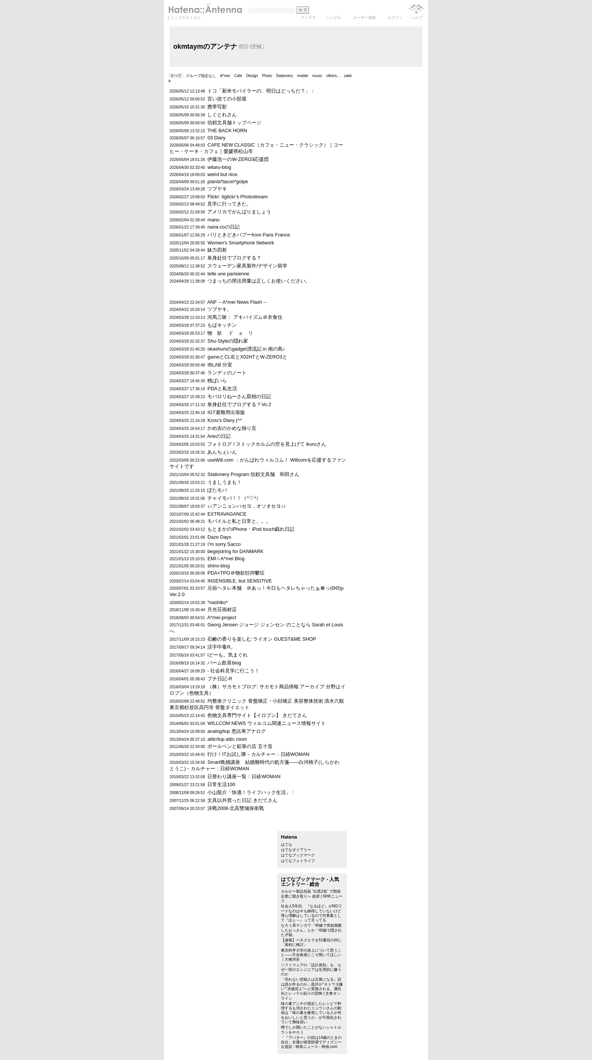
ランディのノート (227, 372)
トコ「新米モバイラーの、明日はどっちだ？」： (261, 91)
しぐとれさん (222, 114)
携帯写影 (217, 107)
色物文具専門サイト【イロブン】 (244, 715)
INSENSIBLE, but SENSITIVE (239, 581)
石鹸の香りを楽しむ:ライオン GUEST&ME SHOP (261, 639)
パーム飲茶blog (224, 663)
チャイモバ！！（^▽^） (234, 498)
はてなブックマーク (298, 855)
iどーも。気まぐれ (227, 655)
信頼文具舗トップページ (234, 122)
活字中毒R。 (221, 647)
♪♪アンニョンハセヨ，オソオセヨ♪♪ (246, 506)
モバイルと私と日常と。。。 (239, 521)
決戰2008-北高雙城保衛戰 (235, 808)
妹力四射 (217, 250)
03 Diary (216, 138)
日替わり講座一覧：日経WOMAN (243, 776)
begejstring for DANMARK (235, 551)
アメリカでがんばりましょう (239, 212)
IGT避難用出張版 (226, 412)
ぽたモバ (217, 490)
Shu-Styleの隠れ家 (227, 341)
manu (213, 220)
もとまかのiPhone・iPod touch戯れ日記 (250, 529)
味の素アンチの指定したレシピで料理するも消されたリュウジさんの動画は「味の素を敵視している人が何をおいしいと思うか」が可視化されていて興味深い (311, 1012)
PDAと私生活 (222, 388)
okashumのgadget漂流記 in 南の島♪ (246, 349)
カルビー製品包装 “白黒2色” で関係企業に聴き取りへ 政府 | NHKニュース (311, 896)
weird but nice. (223, 174)
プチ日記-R (219, 678)
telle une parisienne (228, 274)
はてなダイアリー (296, 850)
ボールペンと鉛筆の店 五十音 (240, 746)
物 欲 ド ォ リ (230, 333)
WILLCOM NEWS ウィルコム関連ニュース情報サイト (266, 723)
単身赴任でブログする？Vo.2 (239, 404)
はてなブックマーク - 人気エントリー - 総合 (310, 881)
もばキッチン (222, 325)
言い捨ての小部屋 (227, 99)
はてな (286, 844)
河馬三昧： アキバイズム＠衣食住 (244, 317)
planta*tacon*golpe (227, 181)
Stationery (284, 76)
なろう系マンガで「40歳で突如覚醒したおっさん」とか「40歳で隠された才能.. (311, 930)
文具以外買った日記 (229, 800)
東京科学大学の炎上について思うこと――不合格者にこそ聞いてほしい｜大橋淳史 (311, 955)
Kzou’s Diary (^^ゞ (227, 420)
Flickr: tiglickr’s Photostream (237, 196)
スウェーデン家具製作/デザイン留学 (247, 266)
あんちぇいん (222, 452)
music (317, 76)
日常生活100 (221, 784)
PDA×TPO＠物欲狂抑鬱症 (235, 573)
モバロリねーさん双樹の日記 (239, 396)
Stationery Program (228, 474)
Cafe (238, 76)
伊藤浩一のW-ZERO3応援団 (238, 159)
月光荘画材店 (222, 609)
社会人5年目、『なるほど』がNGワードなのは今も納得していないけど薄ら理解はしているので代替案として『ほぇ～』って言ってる (311, 913)
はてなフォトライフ (298, 861)
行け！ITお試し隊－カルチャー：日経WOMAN (258, 754)
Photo (267, 76)
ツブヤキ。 (219, 309)
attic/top (215, 739)
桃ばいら (217, 380)
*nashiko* (217, 602)
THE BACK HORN (227, 130)
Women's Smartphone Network (240, 243)
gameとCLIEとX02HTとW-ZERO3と (247, 357)
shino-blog (218, 566)
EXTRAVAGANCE (226, 514)
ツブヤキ (217, 189)
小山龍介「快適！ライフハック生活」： (251, 792)
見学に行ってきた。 (229, 204)
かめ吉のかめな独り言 (231, 428)
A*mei (225, 76)
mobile (302, 76)
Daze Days (219, 537)
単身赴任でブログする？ (234, 258)
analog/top (218, 731)
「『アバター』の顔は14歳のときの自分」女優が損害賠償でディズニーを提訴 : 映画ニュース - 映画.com (311, 1042)
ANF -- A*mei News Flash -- (237, 302)
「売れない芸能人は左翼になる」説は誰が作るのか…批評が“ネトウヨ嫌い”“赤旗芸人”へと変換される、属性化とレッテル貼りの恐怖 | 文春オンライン (312, 988)
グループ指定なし (201, 76)
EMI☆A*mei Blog (225, 558)
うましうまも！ (224, 482)
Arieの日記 (219, 436)
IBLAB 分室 (219, 365)
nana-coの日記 (223, 227)
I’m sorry (216, 544)
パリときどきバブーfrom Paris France (248, 235)
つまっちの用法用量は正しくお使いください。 (258, 281)
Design (252, 76)
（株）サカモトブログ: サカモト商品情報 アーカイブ (265, 686)
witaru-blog (219, 167)
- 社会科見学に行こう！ (233, 671)
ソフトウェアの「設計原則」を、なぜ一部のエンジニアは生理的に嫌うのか (311, 970)
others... (333, 76)
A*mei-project (221, 617)
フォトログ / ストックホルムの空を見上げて (256, 444)
